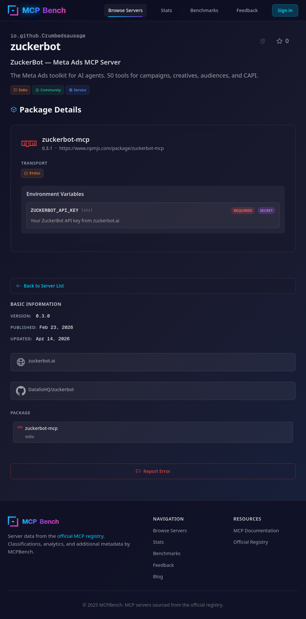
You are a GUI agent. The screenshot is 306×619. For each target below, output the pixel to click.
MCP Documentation (256, 530)
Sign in (285, 10)
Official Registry (250, 542)
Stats (166, 10)
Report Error (153, 471)
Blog (158, 576)
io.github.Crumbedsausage (47, 35)
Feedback (247, 10)
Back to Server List (40, 286)
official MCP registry (80, 536)
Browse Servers (125, 10)
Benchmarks (204, 10)
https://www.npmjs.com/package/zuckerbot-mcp (111, 148)
